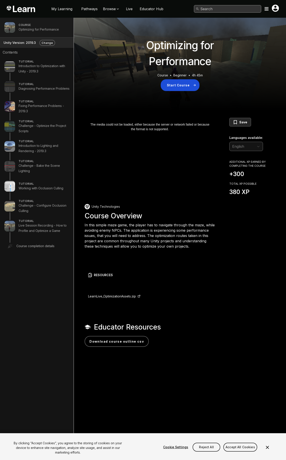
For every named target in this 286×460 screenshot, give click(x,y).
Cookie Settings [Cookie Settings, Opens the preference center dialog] (175, 453)
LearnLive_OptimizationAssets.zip (112, 296)
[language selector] (246, 146)
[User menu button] (275, 8)
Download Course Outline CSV (116, 341)
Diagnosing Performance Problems (44, 88)
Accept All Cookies (240, 453)
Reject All (206, 453)
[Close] (267, 453)
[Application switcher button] (266, 9)
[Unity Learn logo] (21, 9)
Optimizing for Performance (39, 29)
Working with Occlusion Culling (41, 188)
